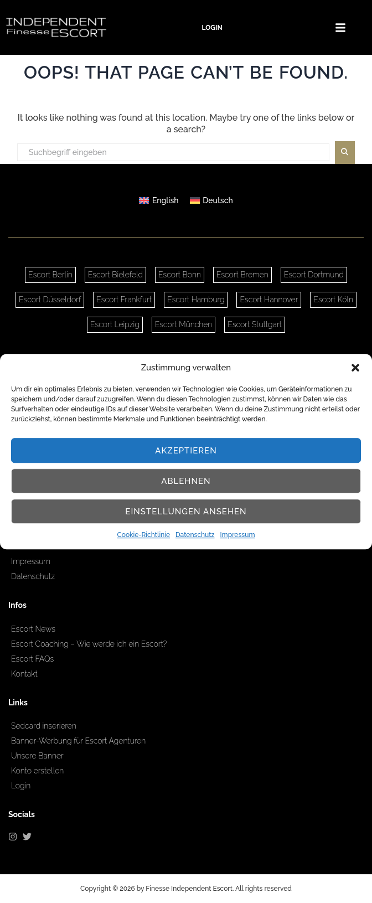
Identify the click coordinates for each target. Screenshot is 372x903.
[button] (355, 367)
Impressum (237, 535)
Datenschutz (194, 535)
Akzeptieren (186, 451)
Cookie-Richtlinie (143, 535)
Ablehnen (185, 481)
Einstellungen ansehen (185, 512)
